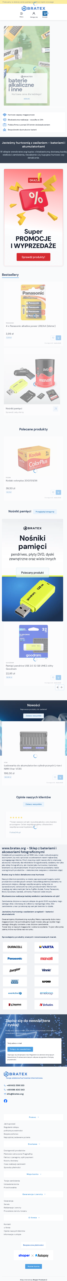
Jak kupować (9, 1124)
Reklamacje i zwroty (12, 1207)
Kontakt (7, 1224)
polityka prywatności (13, 1130)
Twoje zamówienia (12, 1181)
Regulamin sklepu (11, 1127)
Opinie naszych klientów (14, 1231)
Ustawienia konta (11, 1184)
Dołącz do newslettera (20, 1049)
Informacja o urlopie (12, 1234)
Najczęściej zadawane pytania (17, 1137)
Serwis (7, 1204)
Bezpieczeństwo (11, 1134)
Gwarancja (8, 1201)
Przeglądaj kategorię (45, 511)
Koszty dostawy (11, 1160)
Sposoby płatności (12, 1167)
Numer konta (33, 1266)
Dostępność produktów (14, 1150)
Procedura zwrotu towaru (15, 1211)
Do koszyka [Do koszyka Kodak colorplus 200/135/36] (58, 492)
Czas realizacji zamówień (14, 1164)
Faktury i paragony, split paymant (18, 1157)
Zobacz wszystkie (33, 715)
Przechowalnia (10, 1187)
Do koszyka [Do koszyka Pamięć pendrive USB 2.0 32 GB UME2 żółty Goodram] (58, 677)
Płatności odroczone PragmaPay (18, 1154)
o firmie (7, 1227)
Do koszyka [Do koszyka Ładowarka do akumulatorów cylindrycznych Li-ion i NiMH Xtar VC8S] (60, 777)
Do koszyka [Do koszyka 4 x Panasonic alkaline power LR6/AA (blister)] (58, 337)
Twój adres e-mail (14, 1043)
